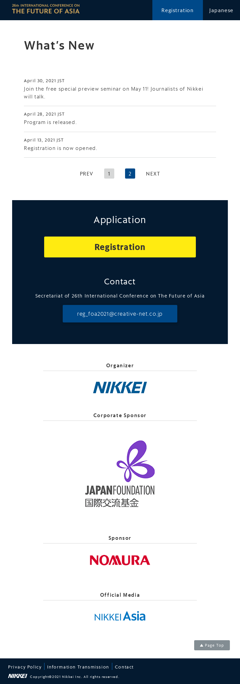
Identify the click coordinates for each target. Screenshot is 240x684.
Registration (177, 10)
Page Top (214, 645)
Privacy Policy (24, 667)
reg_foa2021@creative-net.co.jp (120, 313)
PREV (86, 173)
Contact (124, 667)
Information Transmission (78, 667)
